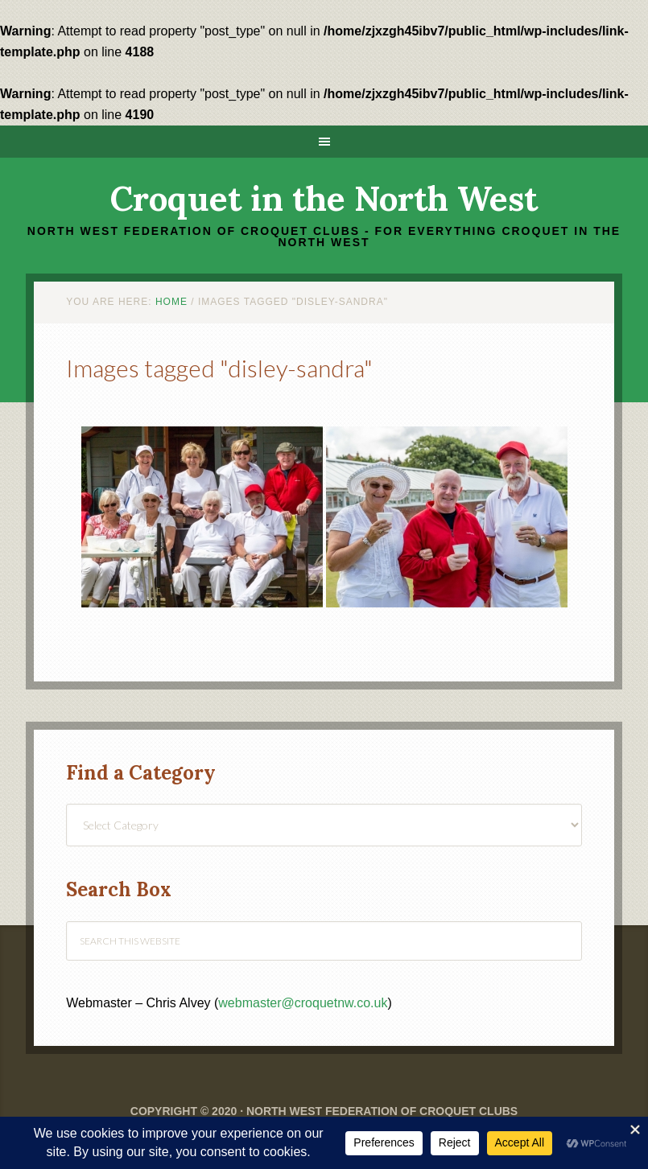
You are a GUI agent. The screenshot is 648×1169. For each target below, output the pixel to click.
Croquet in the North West (324, 198)
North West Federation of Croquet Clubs (382, 1111)
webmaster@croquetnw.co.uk (302, 1003)
